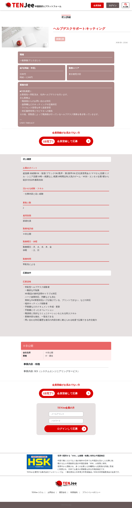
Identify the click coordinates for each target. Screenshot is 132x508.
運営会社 (63, 492)
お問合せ (52, 492)
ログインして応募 (71, 429)
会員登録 (97, 5)
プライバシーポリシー (91, 492)
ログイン (113, 5)
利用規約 (74, 492)
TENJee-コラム (38, 492)
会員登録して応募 (67, 141)
